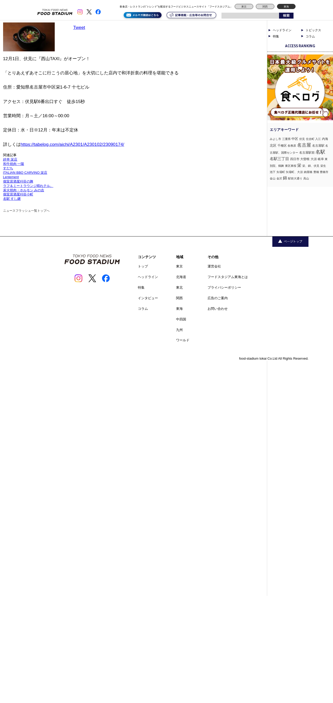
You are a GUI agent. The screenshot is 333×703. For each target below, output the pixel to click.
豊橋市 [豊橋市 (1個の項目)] (324, 171)
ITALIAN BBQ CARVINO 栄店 (25, 173)
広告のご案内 (218, 298)
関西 (265, 6)
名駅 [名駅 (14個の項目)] (320, 152)
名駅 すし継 (12, 199)
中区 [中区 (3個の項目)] (294, 139)
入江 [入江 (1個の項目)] (318, 138)
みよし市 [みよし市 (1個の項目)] (275, 138)
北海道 (181, 277)
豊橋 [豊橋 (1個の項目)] (316, 171)
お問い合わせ (218, 309)
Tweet (79, 27)
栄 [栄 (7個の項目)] (299, 165)
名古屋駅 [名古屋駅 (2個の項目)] (318, 145)
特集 (276, 36)
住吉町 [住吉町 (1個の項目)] (310, 138)
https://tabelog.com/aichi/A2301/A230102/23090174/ (72, 144)
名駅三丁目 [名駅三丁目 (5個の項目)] (279, 158)
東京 (244, 6)
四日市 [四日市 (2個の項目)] (294, 159)
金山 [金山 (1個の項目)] (272, 178)
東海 (286, 6)
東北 (179, 287)
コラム (310, 36)
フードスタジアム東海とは (228, 277)
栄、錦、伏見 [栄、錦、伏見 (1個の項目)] (310, 165)
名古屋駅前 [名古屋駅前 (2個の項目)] (307, 152)
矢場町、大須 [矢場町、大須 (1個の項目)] (294, 171)
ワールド (182, 340)
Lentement (11, 177)
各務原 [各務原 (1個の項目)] (292, 145)
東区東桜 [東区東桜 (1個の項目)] (290, 165)
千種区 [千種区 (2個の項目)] (282, 145)
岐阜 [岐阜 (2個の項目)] (321, 159)
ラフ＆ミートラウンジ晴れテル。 (28, 186)
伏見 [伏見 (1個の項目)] (302, 138)
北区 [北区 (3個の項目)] (273, 145)
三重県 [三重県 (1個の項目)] (286, 138)
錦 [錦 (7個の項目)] (285, 178)
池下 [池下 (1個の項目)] (272, 171)
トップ (143, 266)
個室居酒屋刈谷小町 (18, 194)
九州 (179, 330)
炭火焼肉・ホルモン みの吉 (23, 190)
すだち (8, 168)
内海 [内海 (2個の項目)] (325, 139)
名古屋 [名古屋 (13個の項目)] (304, 145)
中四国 (181, 319)
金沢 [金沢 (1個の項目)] (279, 178)
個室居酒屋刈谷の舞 (18, 181)
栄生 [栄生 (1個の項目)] (323, 165)
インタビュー (148, 298)
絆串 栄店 (10, 159)
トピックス (313, 30)
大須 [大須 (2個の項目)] (314, 159)
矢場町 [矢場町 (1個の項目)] (280, 171)
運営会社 (214, 266)
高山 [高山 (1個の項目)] (306, 178)
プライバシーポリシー (224, 287)
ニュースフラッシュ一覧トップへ (26, 210)
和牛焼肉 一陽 (13, 164)
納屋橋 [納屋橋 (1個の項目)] (308, 171)
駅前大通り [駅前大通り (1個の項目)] (295, 178)
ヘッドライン (282, 30)
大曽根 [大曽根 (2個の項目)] (305, 159)
